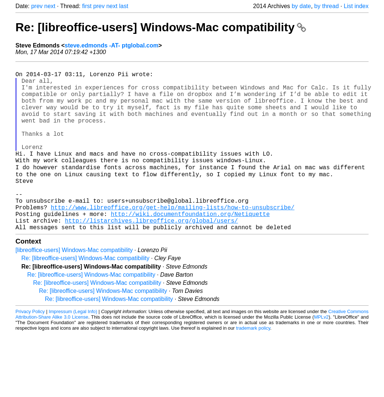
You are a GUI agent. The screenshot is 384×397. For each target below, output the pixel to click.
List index (356, 6)
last (123, 6)
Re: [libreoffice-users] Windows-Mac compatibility (160, 27)
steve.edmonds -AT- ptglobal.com (112, 45)
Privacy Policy (30, 347)
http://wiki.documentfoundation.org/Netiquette (190, 247)
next (49, 6)
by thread (326, 6)
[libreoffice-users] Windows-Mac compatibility (74, 286)
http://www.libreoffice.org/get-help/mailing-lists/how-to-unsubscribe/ (172, 239)
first (87, 6)
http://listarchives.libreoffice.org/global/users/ (151, 255)
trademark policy (253, 364)
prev (37, 6)
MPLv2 (321, 353)
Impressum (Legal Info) (73, 347)
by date (301, 6)
